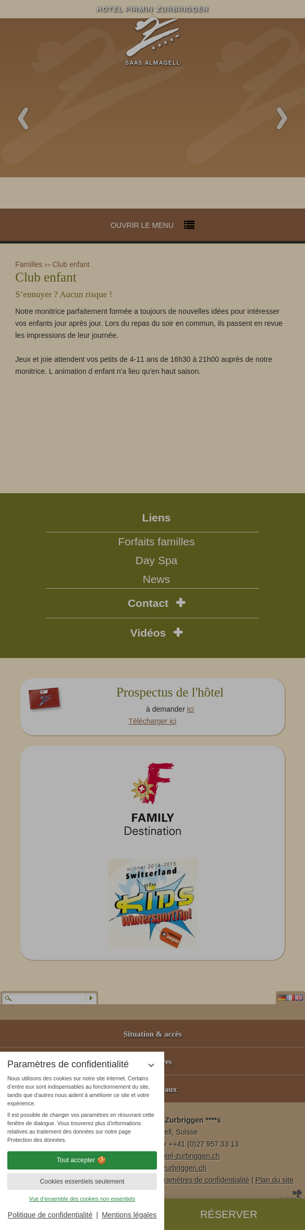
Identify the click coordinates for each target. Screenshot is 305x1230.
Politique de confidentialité (50, 1215)
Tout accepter (82, 1160)
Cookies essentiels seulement (82, 1181)
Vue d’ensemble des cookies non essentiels (82, 1199)
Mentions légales (129, 1215)
